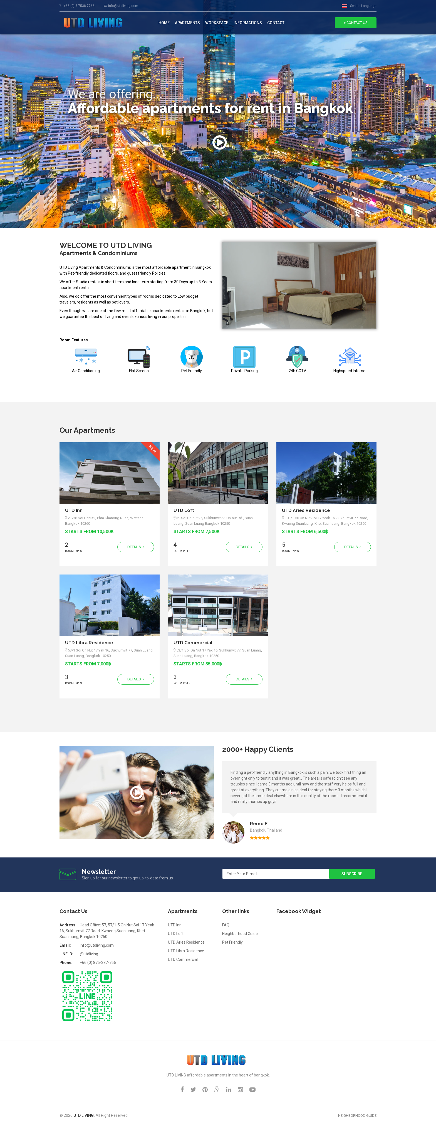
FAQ (225, 925)
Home (164, 23)
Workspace (216, 23)
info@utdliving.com (123, 6)
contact (275, 23)
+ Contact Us (356, 23)
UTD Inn (74, 510)
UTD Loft (184, 510)
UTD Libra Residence (89, 642)
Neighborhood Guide (240, 933)
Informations (248, 23)
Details (135, 547)
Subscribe (351, 874)
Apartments (187, 23)
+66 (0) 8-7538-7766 (79, 6)
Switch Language (363, 6)
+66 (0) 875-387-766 (98, 962)
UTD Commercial (193, 642)
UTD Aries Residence (306, 510)
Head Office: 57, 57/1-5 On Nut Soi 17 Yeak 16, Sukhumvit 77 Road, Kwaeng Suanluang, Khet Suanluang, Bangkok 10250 (107, 931)
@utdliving (89, 954)
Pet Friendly (232, 942)
